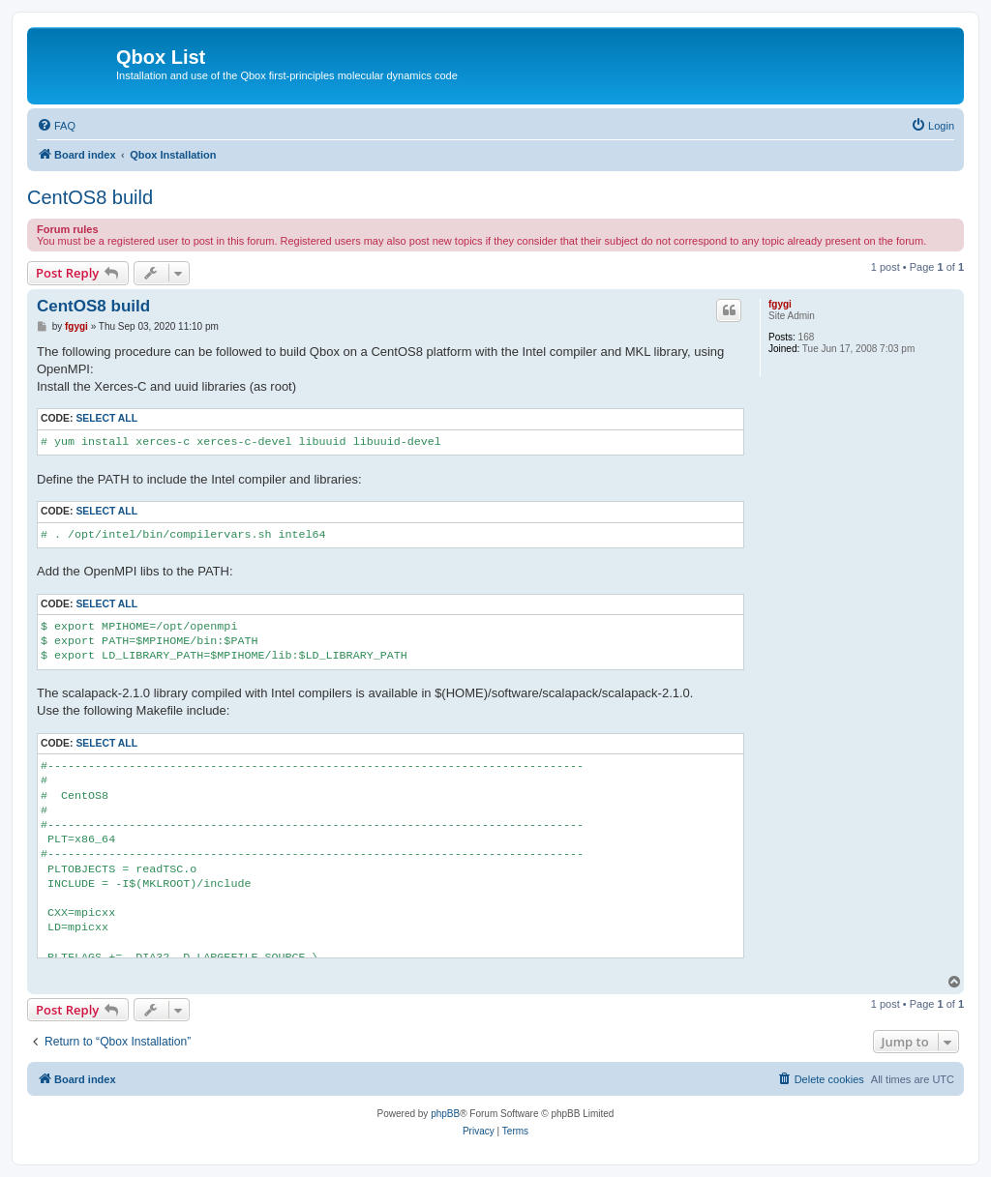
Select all (106, 418)
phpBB (445, 1113)
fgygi (780, 304)
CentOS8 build (90, 197)
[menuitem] (56, 125)
